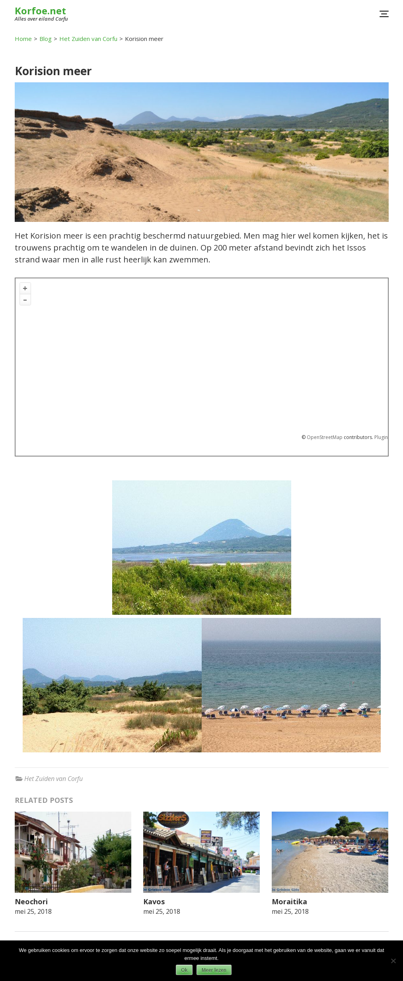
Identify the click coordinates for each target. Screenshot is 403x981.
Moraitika (289, 901)
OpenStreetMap (325, 437)
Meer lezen (214, 970)
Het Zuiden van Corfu (53, 778)
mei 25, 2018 (33, 911)
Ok (184, 970)
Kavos (154, 901)
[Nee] (393, 961)
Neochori (31, 901)
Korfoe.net (40, 10)
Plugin (380, 437)
